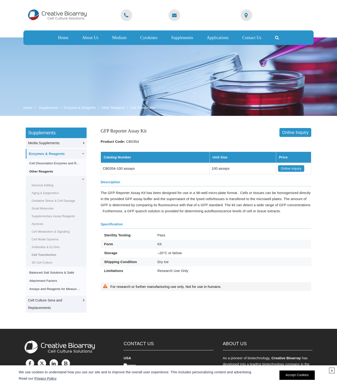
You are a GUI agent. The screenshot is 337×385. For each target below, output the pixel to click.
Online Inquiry (295, 132)
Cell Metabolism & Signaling (51, 231)
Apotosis (37, 224)
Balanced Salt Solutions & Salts (51, 272)
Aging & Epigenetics (45, 193)
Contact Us (251, 37)
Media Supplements (43, 143)
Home (63, 37)
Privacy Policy (45, 378)
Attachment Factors (43, 280)
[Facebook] (30, 363)
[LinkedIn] (54, 363)
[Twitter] (42, 363)
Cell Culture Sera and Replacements (45, 304)
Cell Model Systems (45, 239)
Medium (119, 37)
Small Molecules (43, 208)
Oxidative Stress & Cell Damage (53, 200)
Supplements (182, 37)
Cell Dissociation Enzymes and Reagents (55, 163)
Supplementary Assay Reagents (53, 216)
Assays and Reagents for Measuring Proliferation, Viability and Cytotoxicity (55, 289)
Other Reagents (113, 108)
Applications (218, 37)
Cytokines (149, 37)
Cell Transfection (142, 108)
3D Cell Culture (42, 262)
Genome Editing (42, 185)
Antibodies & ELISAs (46, 247)
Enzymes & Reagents (80, 108)
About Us (90, 37)
